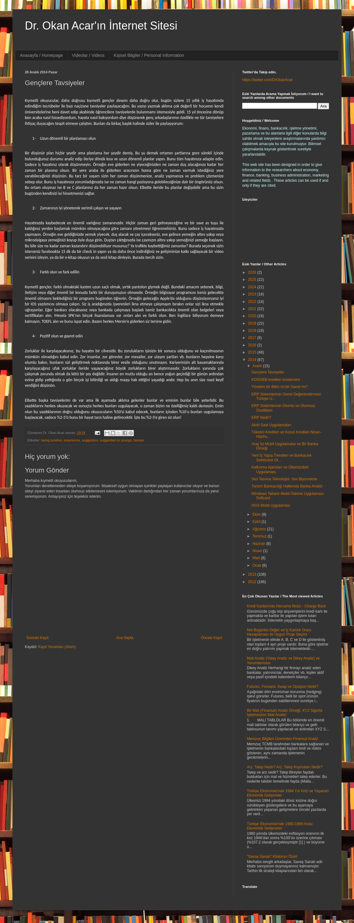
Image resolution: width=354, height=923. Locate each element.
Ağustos (259, 529)
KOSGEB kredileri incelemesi (276, 379)
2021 (252, 309)
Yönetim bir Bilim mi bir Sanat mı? (280, 387)
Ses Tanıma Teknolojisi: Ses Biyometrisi (284, 479)
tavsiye (139, 440)
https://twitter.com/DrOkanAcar (267, 80)
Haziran (259, 543)
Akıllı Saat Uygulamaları (271, 425)
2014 (252, 360)
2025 (252, 279)
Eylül (256, 521)
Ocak (257, 565)
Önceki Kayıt (211, 638)
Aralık (257, 366)
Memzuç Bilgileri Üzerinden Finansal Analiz (282, 739)
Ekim (257, 514)
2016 (252, 345)
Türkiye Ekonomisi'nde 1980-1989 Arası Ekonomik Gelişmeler (280, 826)
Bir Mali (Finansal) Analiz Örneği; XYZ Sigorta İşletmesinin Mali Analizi (284, 712)
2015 (252, 352)
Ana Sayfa (124, 638)
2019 (252, 323)
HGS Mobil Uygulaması (271, 505)
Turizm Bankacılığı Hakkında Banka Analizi (287, 486)
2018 (252, 330)
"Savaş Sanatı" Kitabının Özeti (272, 856)
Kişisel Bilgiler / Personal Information (149, 55)
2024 (252, 287)
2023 (252, 294)
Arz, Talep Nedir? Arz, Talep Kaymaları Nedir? (285, 767)
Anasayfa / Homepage (41, 55)
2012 (252, 582)
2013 (252, 574)
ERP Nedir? (261, 417)
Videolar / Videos (88, 55)
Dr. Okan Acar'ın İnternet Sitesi (101, 25)
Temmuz (260, 536)
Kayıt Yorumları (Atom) (57, 647)
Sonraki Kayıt (37, 638)
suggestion (90, 440)
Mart (256, 558)
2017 (252, 338)
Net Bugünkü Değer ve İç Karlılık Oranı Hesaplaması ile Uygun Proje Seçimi (279, 632)
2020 (252, 316)
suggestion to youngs (116, 440)
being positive (51, 440)
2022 (252, 301)
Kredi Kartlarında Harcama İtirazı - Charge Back (286, 606)
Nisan (257, 551)
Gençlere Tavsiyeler (268, 372)
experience (72, 440)
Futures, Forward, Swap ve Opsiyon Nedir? (282, 686)
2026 (252, 272)
